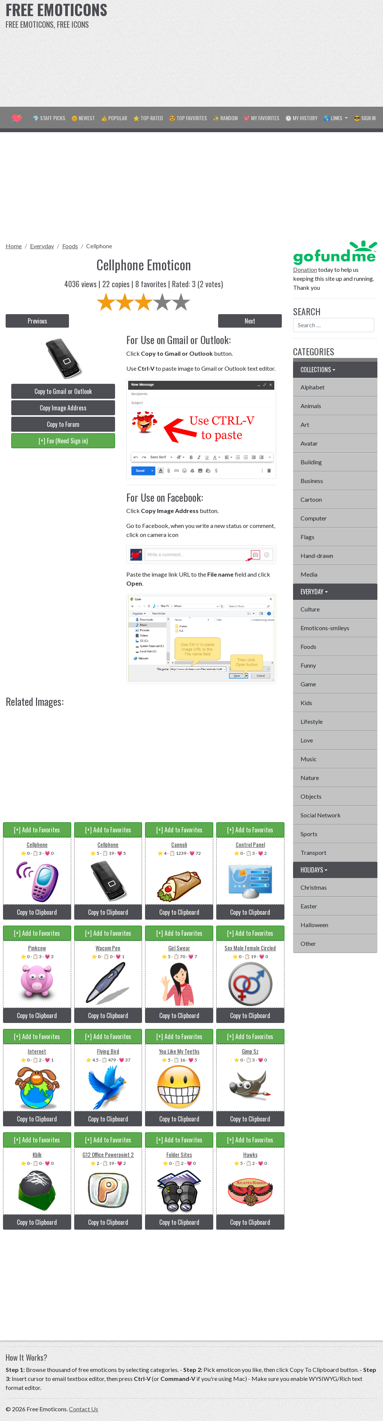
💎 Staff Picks (49, 118)
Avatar (309, 443)
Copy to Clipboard (37, 912)
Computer (314, 518)
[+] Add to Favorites (37, 829)
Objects (311, 796)
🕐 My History (301, 118)
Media (309, 574)
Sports (309, 833)
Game (308, 683)
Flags (307, 536)
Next (250, 320)
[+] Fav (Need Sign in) (63, 440)
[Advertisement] (258, 52)
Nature (310, 777)
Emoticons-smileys (325, 627)
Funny (308, 665)
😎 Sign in (365, 118)
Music (309, 758)
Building (311, 461)
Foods (70, 245)
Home (14, 245)
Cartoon (311, 499)
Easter (309, 906)
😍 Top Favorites (188, 118)
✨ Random (225, 118)
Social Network (321, 815)
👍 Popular (114, 118)
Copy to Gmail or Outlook (63, 391)
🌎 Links (333, 118)
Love (307, 740)
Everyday (42, 245)
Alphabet (313, 387)
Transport (313, 852)
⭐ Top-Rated (148, 118)
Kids (306, 702)
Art (305, 424)
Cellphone (99, 245)
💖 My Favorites (261, 118)
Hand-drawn (317, 555)
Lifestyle (312, 721)
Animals (311, 405)
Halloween (314, 924)
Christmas (314, 887)
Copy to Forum (63, 424)
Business (312, 480)
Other (308, 943)
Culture (310, 609)
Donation (305, 269)
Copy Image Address (63, 407)
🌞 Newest (83, 118)
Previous (37, 320)
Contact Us (83, 1408)
